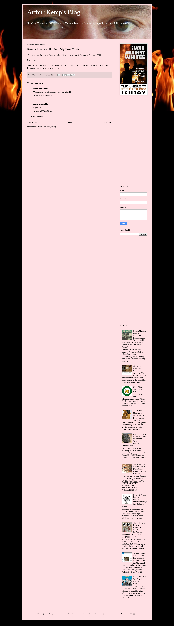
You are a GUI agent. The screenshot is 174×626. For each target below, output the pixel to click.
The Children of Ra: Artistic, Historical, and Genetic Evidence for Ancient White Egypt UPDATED (134, 528)
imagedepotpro (114, 614)
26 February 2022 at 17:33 (43, 96)
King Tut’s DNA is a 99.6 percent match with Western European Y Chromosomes (134, 440)
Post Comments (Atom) (47, 127)
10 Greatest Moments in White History (138, 413)
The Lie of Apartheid (137, 367)
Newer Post (32, 122)
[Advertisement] (133, 140)
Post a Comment (37, 117)
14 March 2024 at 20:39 (42, 111)
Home (69, 122)
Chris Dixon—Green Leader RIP (139, 389)
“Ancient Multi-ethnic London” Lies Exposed (139, 555)
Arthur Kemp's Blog (53, 12)
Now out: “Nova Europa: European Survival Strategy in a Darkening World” (134, 500)
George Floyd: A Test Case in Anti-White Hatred (139, 580)
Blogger (133, 614)
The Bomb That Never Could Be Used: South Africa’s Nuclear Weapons (139, 469)
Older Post (107, 122)
